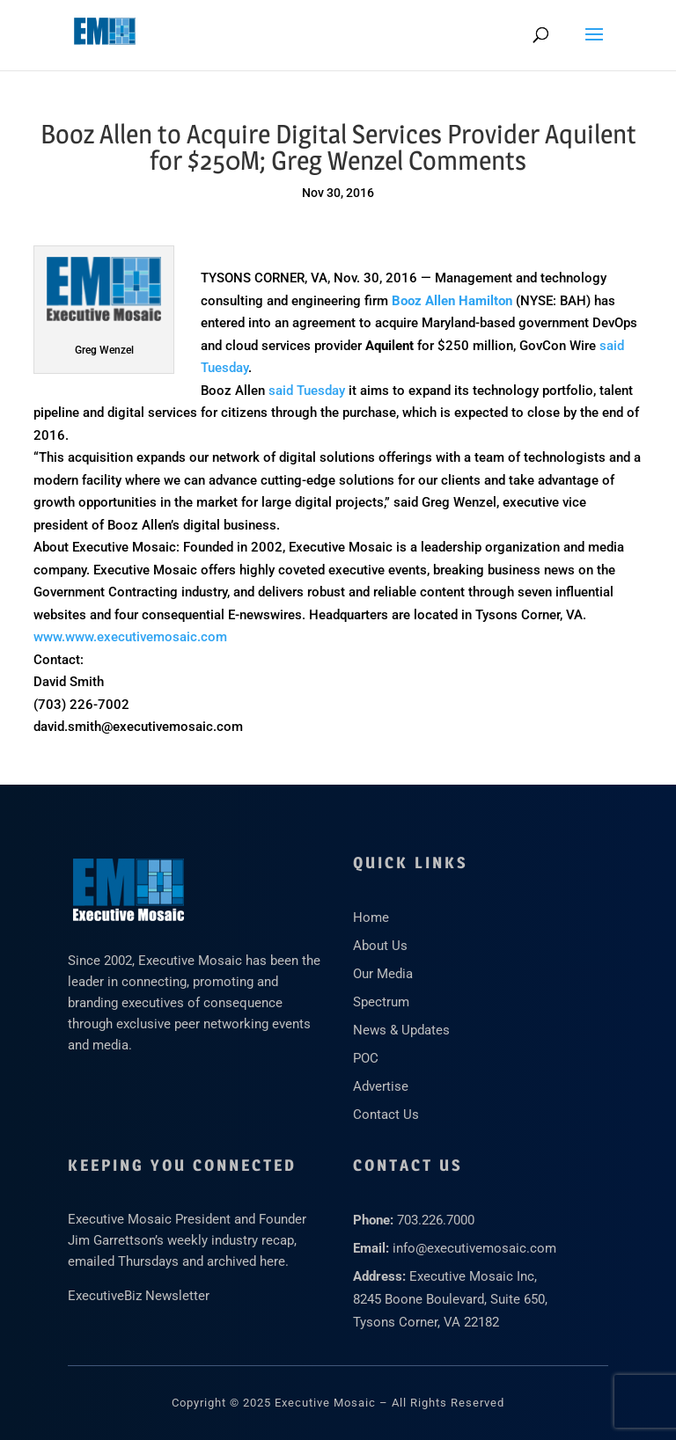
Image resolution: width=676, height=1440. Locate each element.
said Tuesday (306, 390)
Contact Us (386, 1114)
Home (371, 917)
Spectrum (381, 1002)
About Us (380, 946)
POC (365, 1058)
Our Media (383, 974)
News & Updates (401, 1030)
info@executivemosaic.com (474, 1248)
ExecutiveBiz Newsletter (138, 1296)
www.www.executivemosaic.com (130, 637)
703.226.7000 (435, 1220)
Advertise (380, 1086)
